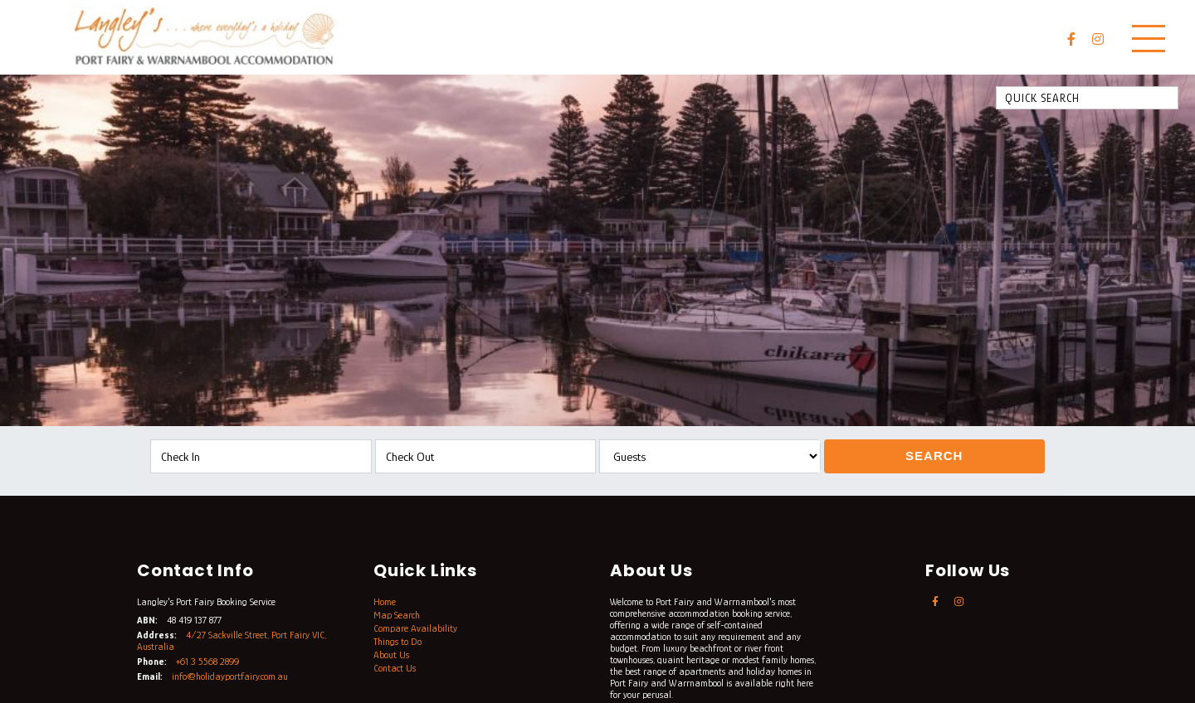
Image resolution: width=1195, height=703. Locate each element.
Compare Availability (415, 628)
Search (934, 455)
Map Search (396, 615)
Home (384, 602)
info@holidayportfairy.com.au (230, 676)
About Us (391, 655)
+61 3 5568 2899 (207, 661)
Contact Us (394, 668)
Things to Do (397, 641)
